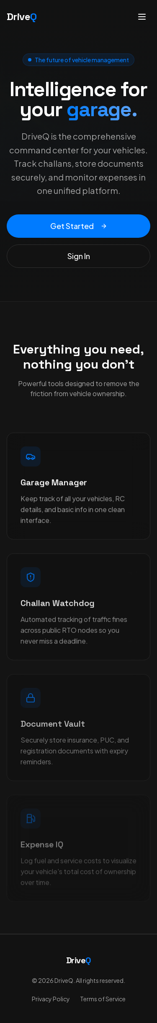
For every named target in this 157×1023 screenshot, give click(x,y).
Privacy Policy (51, 999)
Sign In (78, 256)
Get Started (78, 226)
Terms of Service (103, 999)
